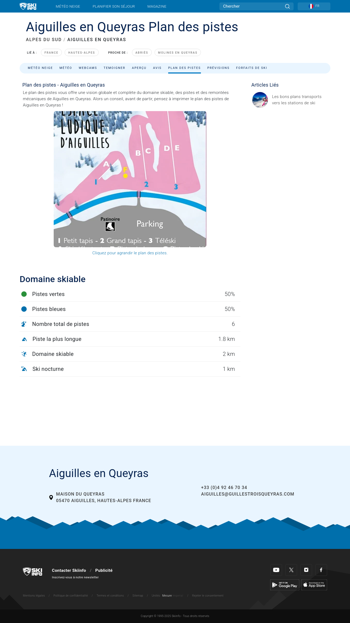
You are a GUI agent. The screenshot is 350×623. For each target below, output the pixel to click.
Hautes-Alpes (81, 52)
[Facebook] (321, 570)
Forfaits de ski (251, 68)
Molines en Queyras (178, 52)
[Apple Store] (314, 584)
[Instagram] (306, 570)
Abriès (141, 52)
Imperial (178, 595)
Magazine (157, 6)
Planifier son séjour (114, 6)
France (51, 52)
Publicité (104, 570)
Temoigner (114, 68)
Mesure (167, 595)
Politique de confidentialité (70, 595)
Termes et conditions (110, 595)
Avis (157, 68)
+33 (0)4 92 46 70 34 (224, 487)
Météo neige (68, 6)
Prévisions (218, 68)
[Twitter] (291, 570)
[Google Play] (284, 584)
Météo (65, 68)
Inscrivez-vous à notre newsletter (75, 577)
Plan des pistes (184, 68)
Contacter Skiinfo (69, 570)
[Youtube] (276, 570)
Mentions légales (34, 595)
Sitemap (137, 595)
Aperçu (139, 68)
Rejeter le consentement (208, 595)
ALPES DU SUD (44, 39)
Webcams (88, 68)
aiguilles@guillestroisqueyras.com (247, 494)
